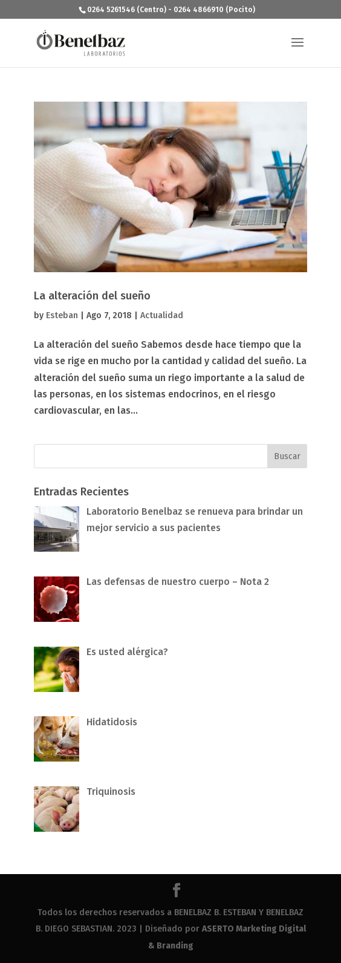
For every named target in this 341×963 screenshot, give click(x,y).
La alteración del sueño (92, 295)
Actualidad (161, 315)
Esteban (62, 315)
